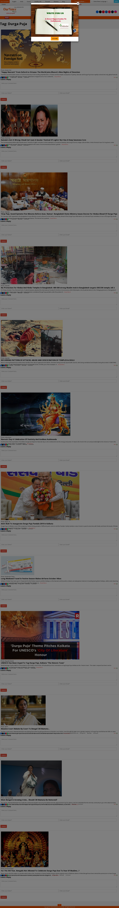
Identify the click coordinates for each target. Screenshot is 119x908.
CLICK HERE (55, 38)
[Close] (78, 3)
